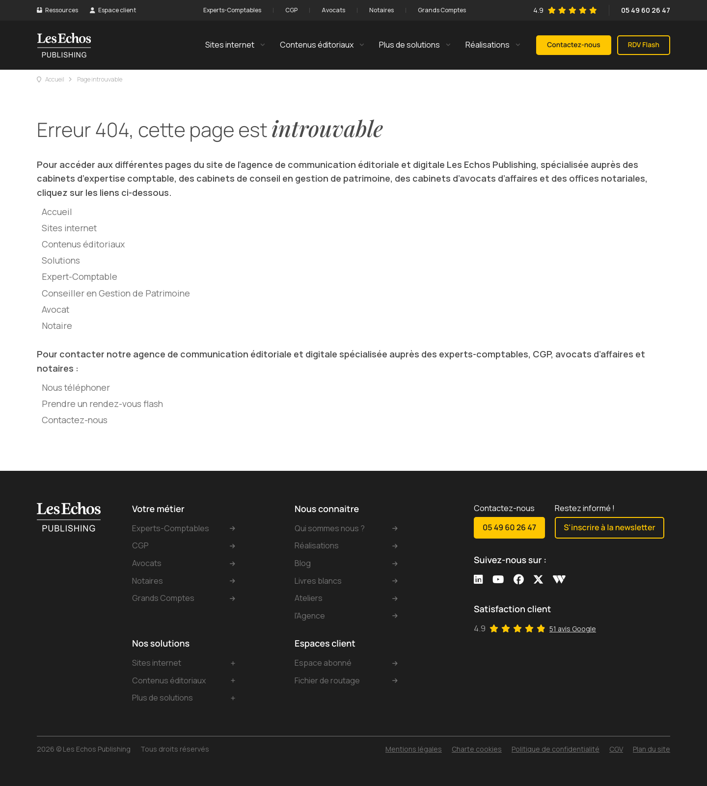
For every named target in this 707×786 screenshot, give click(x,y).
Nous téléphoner (76, 387)
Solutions (61, 260)
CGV (616, 749)
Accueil (54, 79)
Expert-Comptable (79, 276)
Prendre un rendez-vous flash (102, 403)
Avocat (55, 309)
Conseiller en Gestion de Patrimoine (116, 293)
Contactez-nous (75, 420)
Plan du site (651, 749)
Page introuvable (99, 79)
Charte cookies (477, 749)
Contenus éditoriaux (83, 244)
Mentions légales (413, 749)
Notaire (57, 325)
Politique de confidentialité (555, 749)
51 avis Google (572, 628)
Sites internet (69, 228)
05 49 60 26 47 (645, 10)
